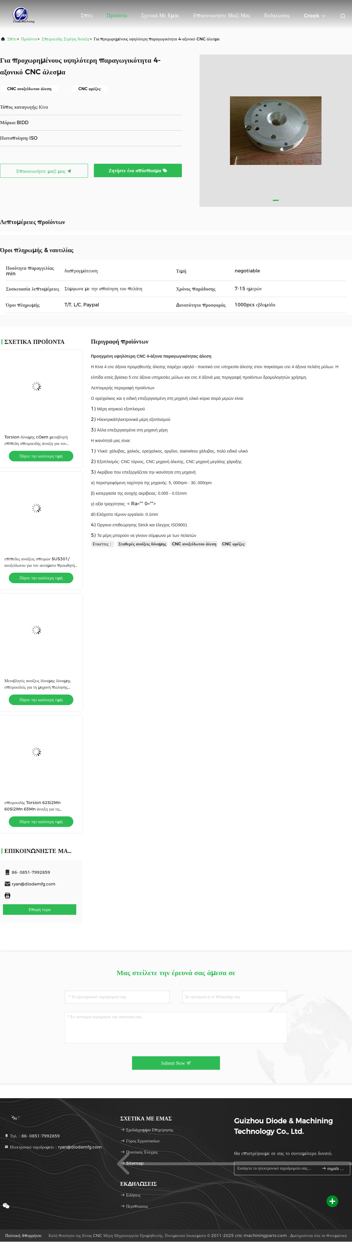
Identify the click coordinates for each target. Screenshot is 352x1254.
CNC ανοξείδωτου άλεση (194, 544)
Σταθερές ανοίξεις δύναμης (142, 544)
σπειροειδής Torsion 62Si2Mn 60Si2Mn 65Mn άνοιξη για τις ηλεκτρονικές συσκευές (32, 809)
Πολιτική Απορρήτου (23, 1235)
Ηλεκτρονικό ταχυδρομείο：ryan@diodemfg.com (53, 1147)
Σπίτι (86, 15)
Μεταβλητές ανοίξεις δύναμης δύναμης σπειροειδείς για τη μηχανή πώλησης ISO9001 (37, 687)
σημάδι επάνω (333, 1168)
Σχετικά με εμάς (160, 15)
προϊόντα (29, 39)
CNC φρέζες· (233, 544)
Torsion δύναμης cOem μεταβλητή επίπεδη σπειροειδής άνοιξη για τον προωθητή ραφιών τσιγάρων (36, 443)
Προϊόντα (117, 15)
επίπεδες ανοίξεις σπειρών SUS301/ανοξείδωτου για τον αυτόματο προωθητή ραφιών (39, 565)
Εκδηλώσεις (277, 15)
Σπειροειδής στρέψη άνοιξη (65, 39)
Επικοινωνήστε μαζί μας (221, 15)
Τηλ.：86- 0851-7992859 (32, 1136)
